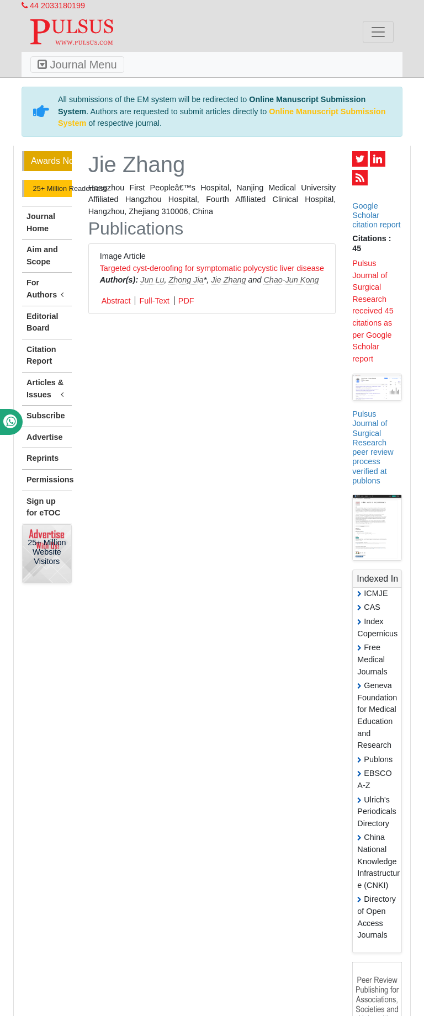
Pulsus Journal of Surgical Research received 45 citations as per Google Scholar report (372, 311)
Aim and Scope (42, 255)
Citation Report (41, 355)
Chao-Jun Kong (291, 279)
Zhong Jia (185, 279)
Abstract (116, 300)
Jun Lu (152, 279)
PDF (186, 300)
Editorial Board (42, 322)
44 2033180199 (53, 5)
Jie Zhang (228, 279)
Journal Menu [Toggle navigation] (77, 64)
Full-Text (154, 300)
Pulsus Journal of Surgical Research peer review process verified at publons (372, 447)
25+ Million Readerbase (51, 188)
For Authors (46, 289)
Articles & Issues (46, 389)
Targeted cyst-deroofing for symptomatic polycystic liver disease (212, 268)
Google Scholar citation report (376, 215)
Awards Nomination (51, 161)
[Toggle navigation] (378, 32)
